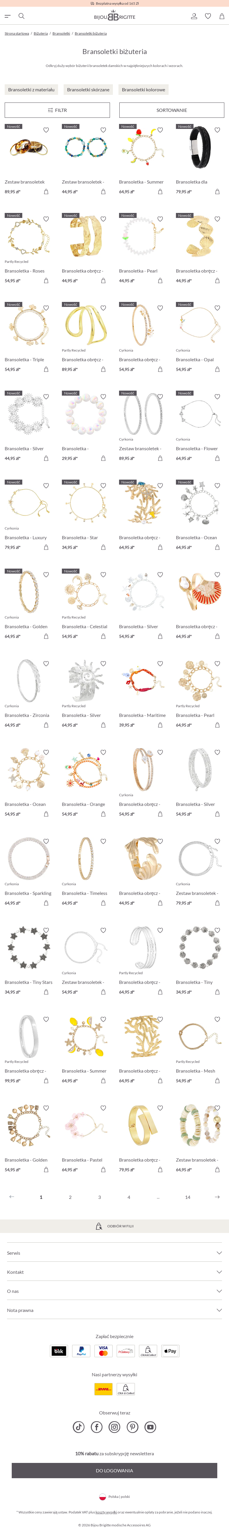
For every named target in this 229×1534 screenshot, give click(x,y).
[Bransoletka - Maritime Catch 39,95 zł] (143, 695)
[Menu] (57, 110)
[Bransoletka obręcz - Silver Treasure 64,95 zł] (143, 962)
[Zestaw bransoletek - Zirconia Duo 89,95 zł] (143, 428)
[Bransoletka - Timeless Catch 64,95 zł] (86, 873)
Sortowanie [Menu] (172, 110)
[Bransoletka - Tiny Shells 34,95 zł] (200, 962)
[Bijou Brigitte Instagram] (114, 1427)
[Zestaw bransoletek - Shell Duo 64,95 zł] (200, 1139)
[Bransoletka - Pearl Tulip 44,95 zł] (143, 250)
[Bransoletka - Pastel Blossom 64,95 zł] (86, 1139)
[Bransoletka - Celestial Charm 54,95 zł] (86, 606)
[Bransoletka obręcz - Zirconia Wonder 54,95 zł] (143, 784)
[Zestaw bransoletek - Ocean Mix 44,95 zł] (86, 161)
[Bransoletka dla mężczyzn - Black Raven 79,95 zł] (200, 161)
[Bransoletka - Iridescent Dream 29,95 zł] (86, 428)
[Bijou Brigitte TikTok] (78, 1427)
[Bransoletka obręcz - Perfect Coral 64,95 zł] (143, 517)
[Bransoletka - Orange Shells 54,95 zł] (86, 784)
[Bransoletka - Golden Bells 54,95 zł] (29, 1139)
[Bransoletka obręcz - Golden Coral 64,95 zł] (143, 1051)
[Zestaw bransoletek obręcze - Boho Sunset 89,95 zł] (29, 161)
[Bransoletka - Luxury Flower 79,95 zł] (29, 517)
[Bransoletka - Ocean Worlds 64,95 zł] (200, 517)
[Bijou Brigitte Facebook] (96, 1427)
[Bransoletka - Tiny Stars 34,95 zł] (29, 962)
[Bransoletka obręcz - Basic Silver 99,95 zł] (29, 1051)
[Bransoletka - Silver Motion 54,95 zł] (200, 784)
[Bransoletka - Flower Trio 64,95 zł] (200, 428)
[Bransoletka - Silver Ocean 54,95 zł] (143, 606)
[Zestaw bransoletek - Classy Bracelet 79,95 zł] (200, 873)
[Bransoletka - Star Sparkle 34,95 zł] (86, 517)
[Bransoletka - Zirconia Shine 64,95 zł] (29, 695)
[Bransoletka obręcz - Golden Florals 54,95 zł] (143, 339)
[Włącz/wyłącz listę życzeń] (46, 130)
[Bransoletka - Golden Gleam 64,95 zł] (29, 606)
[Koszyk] (222, 16)
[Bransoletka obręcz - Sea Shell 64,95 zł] (200, 606)
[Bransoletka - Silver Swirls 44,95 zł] (29, 428)
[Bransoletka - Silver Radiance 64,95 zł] (86, 695)
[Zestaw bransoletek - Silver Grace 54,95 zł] (86, 962)
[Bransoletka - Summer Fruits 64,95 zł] (143, 161)
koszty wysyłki (106, 1512)
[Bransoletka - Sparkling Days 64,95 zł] (29, 873)
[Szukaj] (21, 16)
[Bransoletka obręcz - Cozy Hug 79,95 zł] (143, 1139)
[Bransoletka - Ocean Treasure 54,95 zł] (29, 784)
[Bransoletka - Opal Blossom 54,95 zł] (200, 339)
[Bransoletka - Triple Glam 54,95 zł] (29, 339)
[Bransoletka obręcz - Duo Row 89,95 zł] (86, 339)
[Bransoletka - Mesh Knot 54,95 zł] (200, 1051)
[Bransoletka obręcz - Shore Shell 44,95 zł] (200, 250)
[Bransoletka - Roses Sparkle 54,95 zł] (29, 250)
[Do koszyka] (46, 191)
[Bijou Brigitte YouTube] (150, 1427)
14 (187, 1197)
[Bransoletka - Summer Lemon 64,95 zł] (86, 1051)
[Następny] (217, 1197)
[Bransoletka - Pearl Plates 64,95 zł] (200, 695)
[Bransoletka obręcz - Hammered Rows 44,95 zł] (86, 250)
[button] (194, 16)
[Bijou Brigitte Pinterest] (132, 1427)
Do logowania (114, 1470)
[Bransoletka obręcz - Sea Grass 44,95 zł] (143, 873)
